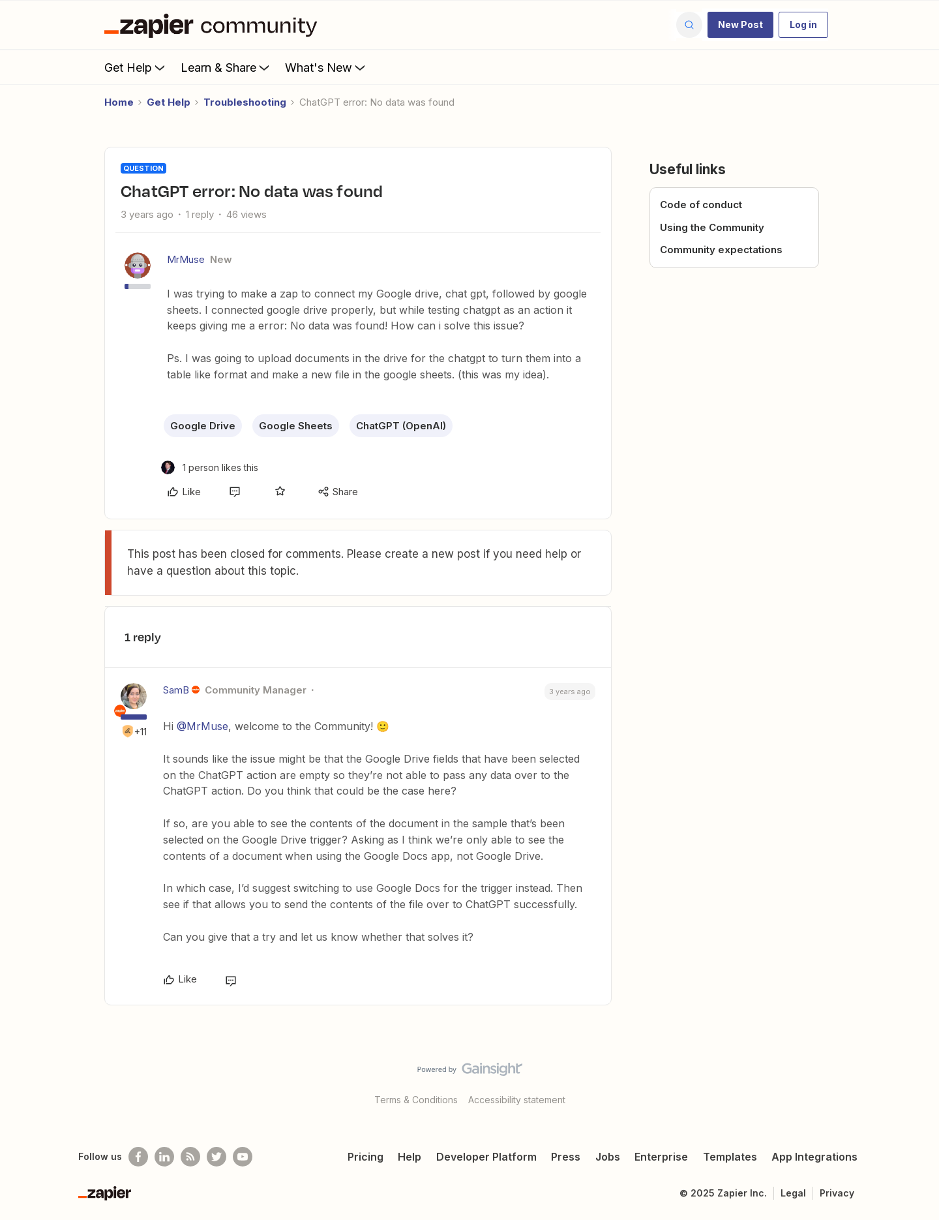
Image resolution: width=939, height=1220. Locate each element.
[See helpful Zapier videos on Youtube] (242, 1157)
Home (119, 102)
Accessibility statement (516, 1099)
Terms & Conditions (416, 1099)
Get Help (136, 67)
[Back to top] (913, 1080)
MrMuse (186, 259)
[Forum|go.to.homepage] (213, 25)
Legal (793, 1192)
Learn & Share (226, 67)
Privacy (837, 1192)
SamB (176, 690)
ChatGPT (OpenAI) (401, 425)
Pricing (365, 1156)
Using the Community (712, 227)
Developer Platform (486, 1156)
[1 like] (209, 467)
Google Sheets (296, 425)
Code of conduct (701, 204)
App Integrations (814, 1156)
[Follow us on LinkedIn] (164, 1157)
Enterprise (661, 1156)
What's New (326, 67)
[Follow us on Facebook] (138, 1157)
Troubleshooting (244, 102)
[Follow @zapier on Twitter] (216, 1157)
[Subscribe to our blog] (190, 1157)
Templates (730, 1156)
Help (409, 1156)
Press (565, 1156)
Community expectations (721, 249)
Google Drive (202, 425)
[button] (740, 25)
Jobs (607, 1156)
